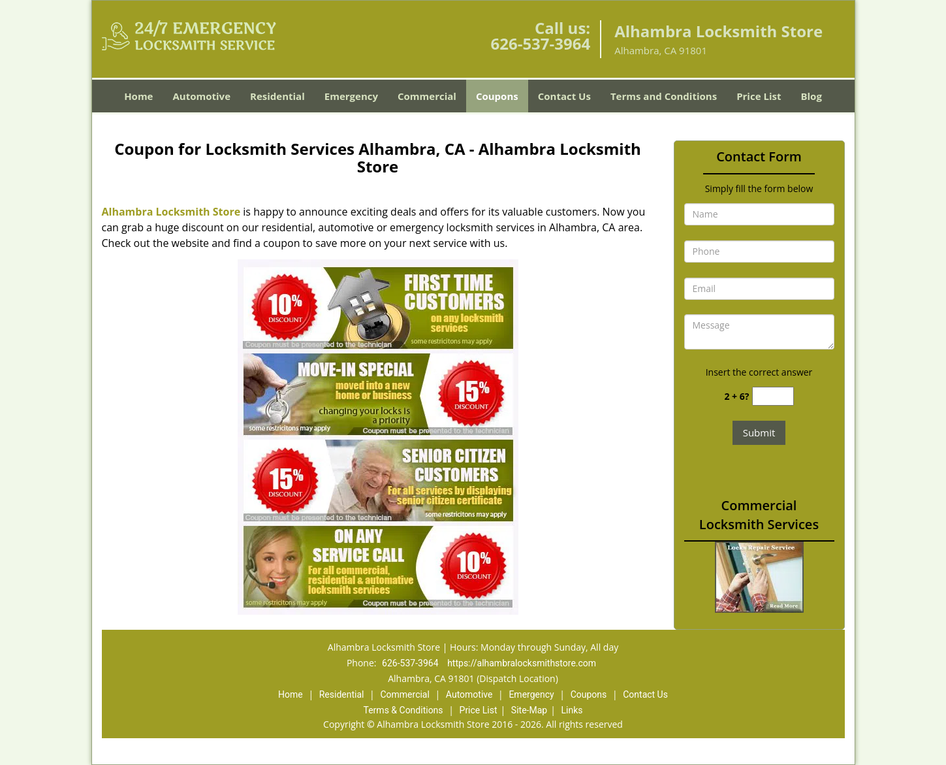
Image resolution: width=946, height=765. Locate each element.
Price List (758, 96)
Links (571, 710)
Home (138, 96)
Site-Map (529, 710)
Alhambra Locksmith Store (171, 211)
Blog (810, 96)
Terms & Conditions (403, 710)
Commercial (427, 96)
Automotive (201, 96)
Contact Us (564, 96)
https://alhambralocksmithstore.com (521, 663)
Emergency (351, 96)
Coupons (497, 96)
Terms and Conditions (663, 96)
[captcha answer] (773, 396)
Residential (277, 96)
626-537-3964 (540, 43)
